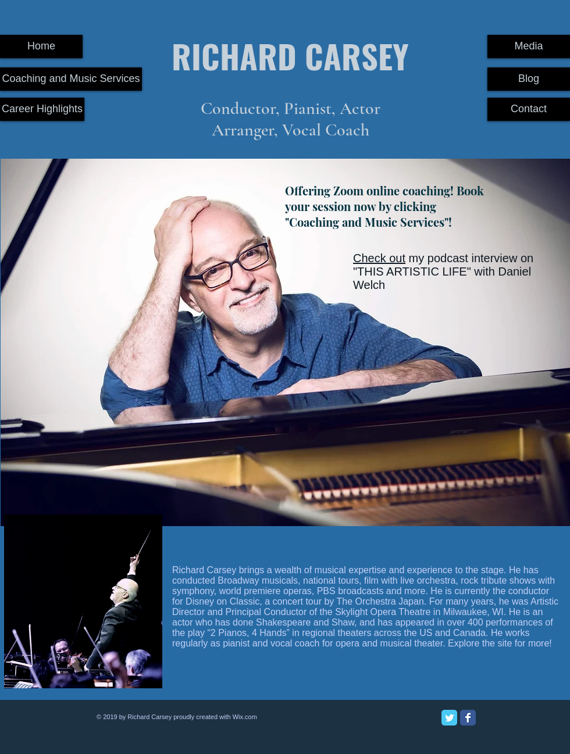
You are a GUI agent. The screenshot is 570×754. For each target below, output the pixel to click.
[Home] (41, 46)
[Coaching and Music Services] (71, 79)
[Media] (528, 46)
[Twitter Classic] (449, 718)
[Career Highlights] (42, 109)
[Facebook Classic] (468, 718)
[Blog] (528, 79)
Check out (379, 258)
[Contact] (528, 109)
